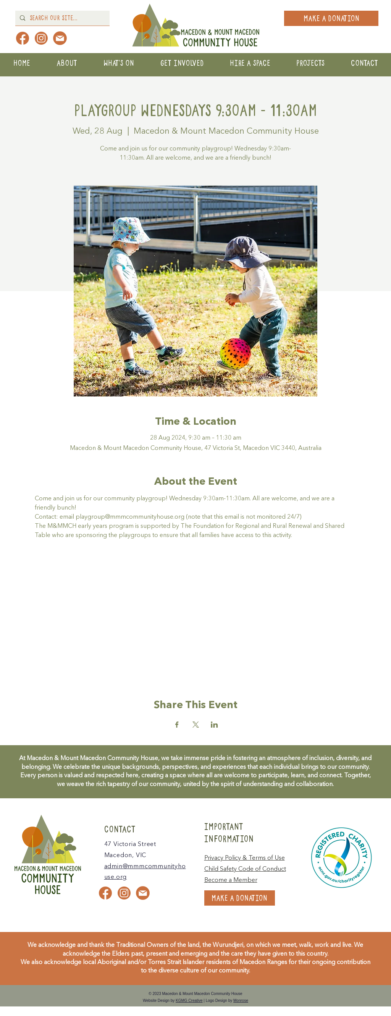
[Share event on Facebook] (177, 725)
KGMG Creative (189, 1000)
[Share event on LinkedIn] (214, 725)
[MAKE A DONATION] (331, 18)
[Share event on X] (195, 725)
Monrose (240, 1000)
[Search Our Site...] (62, 18)
